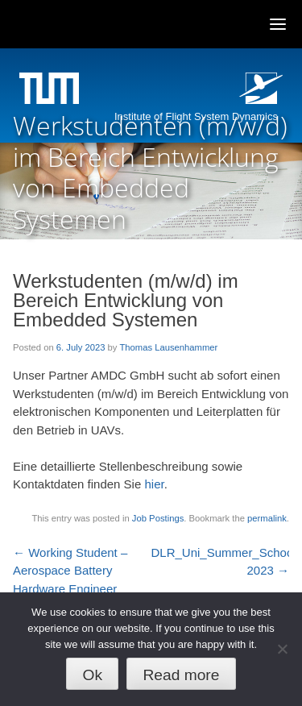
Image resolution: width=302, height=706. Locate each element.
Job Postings (158, 518)
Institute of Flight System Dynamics (196, 116)
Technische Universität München (51, 91)
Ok (93, 675)
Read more (181, 675)
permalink (267, 518)
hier (153, 484)
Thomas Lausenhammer (168, 347)
